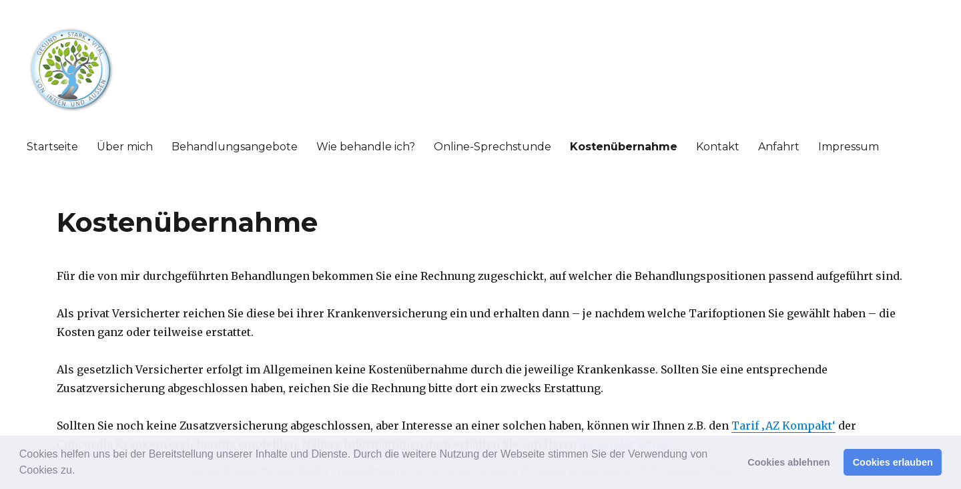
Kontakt (717, 146)
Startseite (52, 146)
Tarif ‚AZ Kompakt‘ (783, 425)
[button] (80, 472)
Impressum (848, 146)
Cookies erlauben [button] (893, 462)
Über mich (125, 146)
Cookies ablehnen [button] (788, 462)
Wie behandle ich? (365, 146)
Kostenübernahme (623, 146)
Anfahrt (778, 146)
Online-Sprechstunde (492, 146)
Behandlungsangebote (235, 146)
